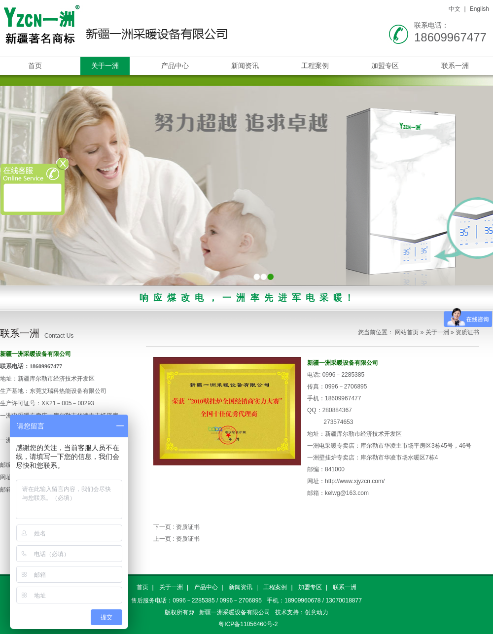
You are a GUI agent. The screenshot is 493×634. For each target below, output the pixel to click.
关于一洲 (105, 66)
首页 (35, 66)
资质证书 (467, 332)
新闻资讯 (245, 66)
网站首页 (407, 332)
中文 (454, 8)
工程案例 (315, 66)
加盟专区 (385, 66)
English (479, 8)
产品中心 (175, 66)
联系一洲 (455, 66)
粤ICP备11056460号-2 (248, 624)
